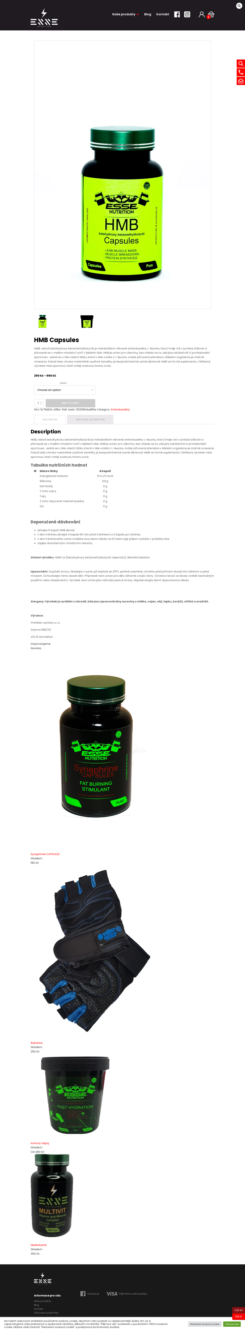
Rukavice (37, 1043)
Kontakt (162, 14)
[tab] (50, 419)
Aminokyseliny (120, 409)
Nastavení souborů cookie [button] (204, 1324)
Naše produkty (125, 14)
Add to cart (70, 403)
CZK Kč (237, 1310)
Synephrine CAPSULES (45, 854)
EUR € (237, 1316)
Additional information (90, 419)
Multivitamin (39, 1245)
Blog (147, 14)
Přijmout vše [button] (232, 1324)
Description (50, 419)
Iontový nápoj (40, 1143)
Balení (63, 383)
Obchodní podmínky (46, 1313)
